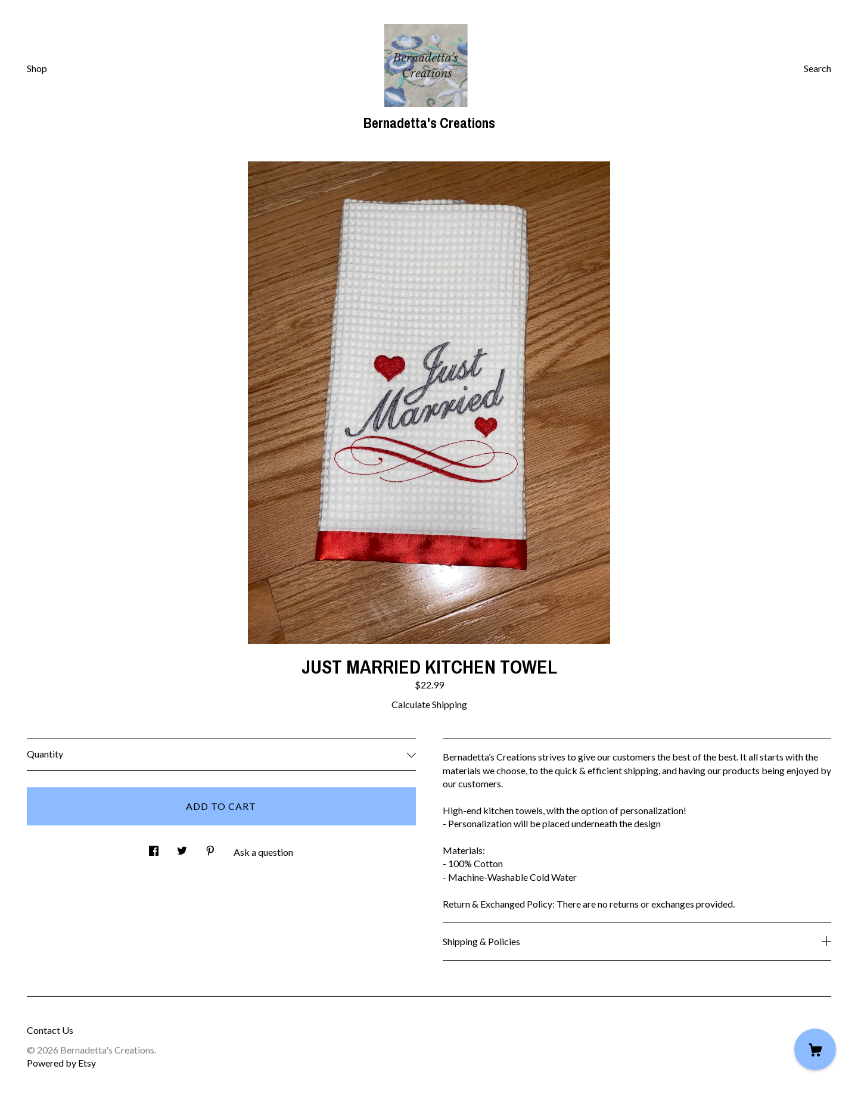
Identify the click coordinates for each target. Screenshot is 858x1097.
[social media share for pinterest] (210, 847)
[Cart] (815, 1049)
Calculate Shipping (429, 704)
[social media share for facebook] (153, 847)
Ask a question (263, 852)
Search (817, 68)
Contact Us (50, 1030)
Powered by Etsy (61, 1062)
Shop (37, 68)
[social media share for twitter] (182, 847)
